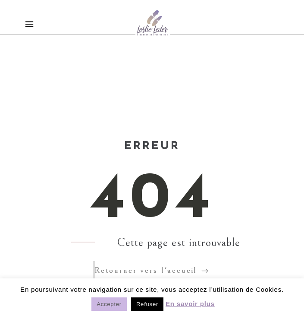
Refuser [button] (147, 304)
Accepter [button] (109, 304)
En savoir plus (190, 303)
